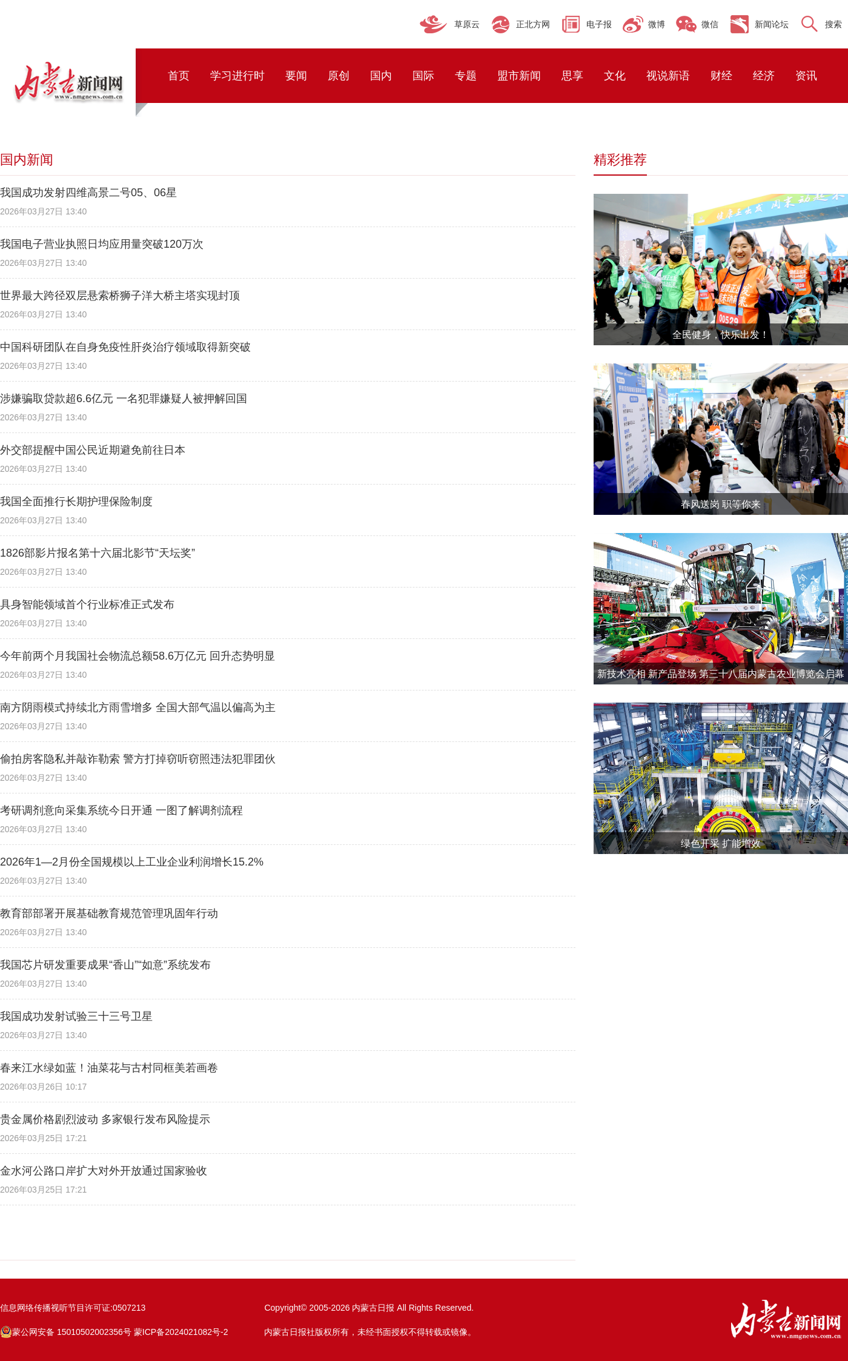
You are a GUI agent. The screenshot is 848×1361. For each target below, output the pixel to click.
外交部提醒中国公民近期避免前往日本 (92, 450)
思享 (572, 76)
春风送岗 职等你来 (721, 504)
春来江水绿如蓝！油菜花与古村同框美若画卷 (109, 1068)
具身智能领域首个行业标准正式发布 (87, 604)
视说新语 (668, 76)
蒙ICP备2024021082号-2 (181, 1332)
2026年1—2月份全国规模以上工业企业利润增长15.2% (131, 862)
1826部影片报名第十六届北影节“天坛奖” (97, 553)
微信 (709, 24)
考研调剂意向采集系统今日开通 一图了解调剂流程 (121, 810)
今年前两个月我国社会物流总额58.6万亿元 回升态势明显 (137, 656)
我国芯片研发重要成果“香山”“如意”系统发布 (105, 965)
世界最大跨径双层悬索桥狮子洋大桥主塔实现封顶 (120, 296)
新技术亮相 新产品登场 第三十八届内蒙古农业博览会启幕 (721, 674)
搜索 (833, 24)
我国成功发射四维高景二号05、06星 (88, 193)
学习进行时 (237, 76)
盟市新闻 (519, 76)
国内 (381, 76)
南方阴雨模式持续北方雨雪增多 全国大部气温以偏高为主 (138, 707)
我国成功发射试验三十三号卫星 (76, 1016)
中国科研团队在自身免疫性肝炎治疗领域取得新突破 (125, 347)
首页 (179, 76)
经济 (764, 76)
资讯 (806, 76)
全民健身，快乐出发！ (720, 334)
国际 (423, 76)
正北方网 (533, 24)
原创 (338, 76)
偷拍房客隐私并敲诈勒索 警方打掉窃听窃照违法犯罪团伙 (138, 759)
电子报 (599, 24)
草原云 (467, 24)
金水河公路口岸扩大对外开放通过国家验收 (103, 1171)
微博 (656, 24)
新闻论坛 (772, 24)
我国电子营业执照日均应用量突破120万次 (102, 244)
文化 (615, 76)
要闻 (296, 76)
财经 (721, 76)
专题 (466, 76)
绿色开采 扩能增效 (721, 843)
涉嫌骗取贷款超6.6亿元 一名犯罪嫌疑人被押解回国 (123, 398)
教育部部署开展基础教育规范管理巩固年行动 (109, 913)
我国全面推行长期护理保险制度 (76, 501)
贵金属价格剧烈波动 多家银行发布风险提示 (105, 1119)
